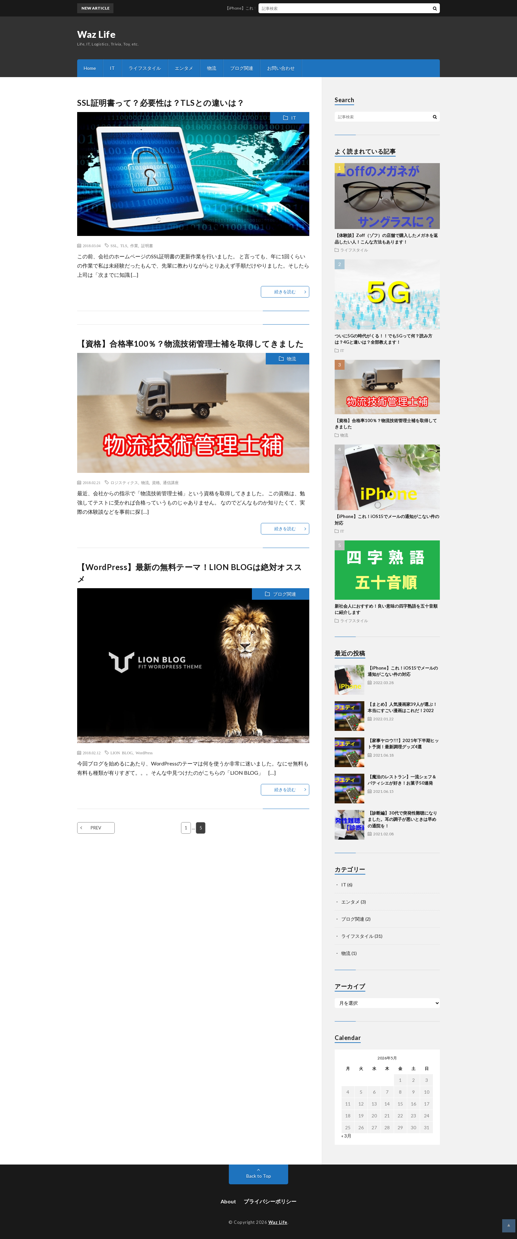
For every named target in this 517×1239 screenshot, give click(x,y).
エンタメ (184, 68)
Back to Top (258, 1176)
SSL (113, 245)
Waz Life (96, 34)
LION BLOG (121, 753)
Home (90, 68)
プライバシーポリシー (270, 1201)
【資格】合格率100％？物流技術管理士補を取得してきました (190, 343)
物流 (211, 68)
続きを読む (285, 291)
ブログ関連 (241, 68)
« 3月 (346, 1135)
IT (112, 68)
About (228, 1201)
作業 (134, 245)
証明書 (147, 245)
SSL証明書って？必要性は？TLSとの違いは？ (161, 102)
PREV (96, 827)
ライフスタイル (145, 68)
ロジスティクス (124, 482)
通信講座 (171, 482)
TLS (123, 245)
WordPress (144, 753)
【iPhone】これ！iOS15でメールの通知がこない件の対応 (283, 8)
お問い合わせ (281, 68)
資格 (156, 482)
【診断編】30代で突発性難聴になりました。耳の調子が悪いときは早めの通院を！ (402, 819)
